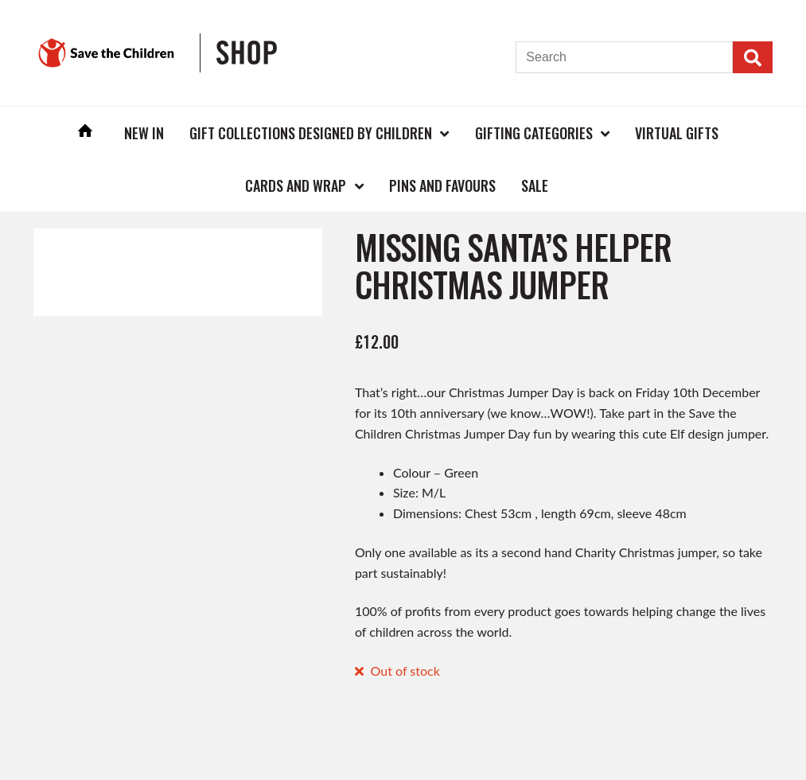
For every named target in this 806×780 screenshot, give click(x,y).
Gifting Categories (534, 133)
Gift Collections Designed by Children (310, 133)
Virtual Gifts (676, 133)
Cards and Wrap (295, 185)
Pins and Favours (442, 185)
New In (144, 133)
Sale (534, 185)
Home (85, 132)
